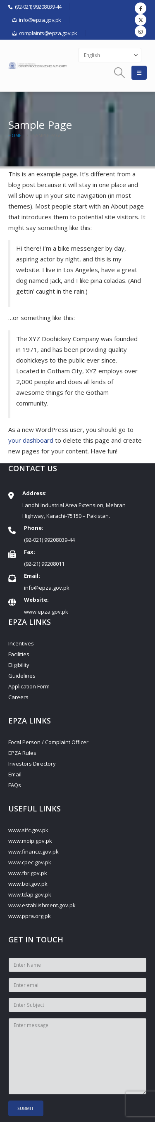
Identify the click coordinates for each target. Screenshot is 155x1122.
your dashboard (30, 440)
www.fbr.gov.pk (27, 873)
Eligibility (18, 665)
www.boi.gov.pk (28, 883)
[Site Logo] (38, 65)
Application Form (29, 686)
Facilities (18, 654)
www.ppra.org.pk (29, 916)
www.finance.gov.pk (33, 851)
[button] (119, 72)
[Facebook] (140, 8)
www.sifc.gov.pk (28, 830)
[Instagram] (140, 31)
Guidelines (22, 675)
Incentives (21, 643)
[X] (140, 20)
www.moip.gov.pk (30, 840)
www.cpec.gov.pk (29, 862)
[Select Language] (110, 55)
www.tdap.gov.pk (29, 894)
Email (14, 774)
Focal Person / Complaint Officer (48, 742)
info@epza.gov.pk (46, 587)
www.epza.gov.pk (46, 611)
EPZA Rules (22, 753)
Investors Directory (32, 763)
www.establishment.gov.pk (42, 905)
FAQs (14, 785)
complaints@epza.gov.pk (48, 33)
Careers (18, 697)
